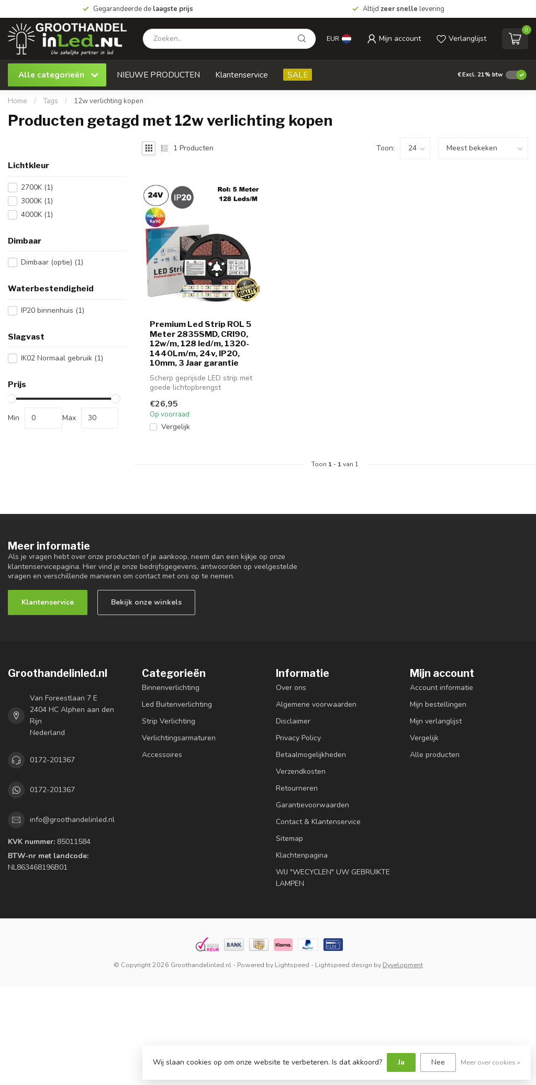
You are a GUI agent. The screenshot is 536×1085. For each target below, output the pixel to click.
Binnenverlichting (170, 688)
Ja (401, 1062)
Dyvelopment (403, 964)
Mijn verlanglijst (436, 721)
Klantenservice (241, 74)
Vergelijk (175, 427)
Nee (438, 1062)
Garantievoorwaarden (312, 805)
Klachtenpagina (302, 855)
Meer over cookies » (490, 1062)
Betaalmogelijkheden (311, 755)
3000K (37, 201)
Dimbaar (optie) (52, 262)
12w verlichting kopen (108, 101)
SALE (297, 74)
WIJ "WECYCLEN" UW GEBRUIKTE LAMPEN (333, 878)
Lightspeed (292, 964)
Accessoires (162, 755)
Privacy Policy (298, 738)
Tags (50, 101)
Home (17, 101)
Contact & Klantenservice (318, 822)
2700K (37, 187)
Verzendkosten (301, 771)
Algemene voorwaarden (316, 704)
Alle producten (435, 755)
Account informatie (441, 688)
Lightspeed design (343, 964)
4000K (37, 214)
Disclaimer (293, 721)
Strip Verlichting (168, 721)
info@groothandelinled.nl (72, 820)
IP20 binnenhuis (52, 310)
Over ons (291, 688)
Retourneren (297, 788)
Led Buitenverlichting (177, 704)
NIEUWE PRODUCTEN (158, 74)
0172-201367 (52, 760)
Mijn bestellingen (438, 704)
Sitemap (289, 838)
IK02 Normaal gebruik (62, 358)
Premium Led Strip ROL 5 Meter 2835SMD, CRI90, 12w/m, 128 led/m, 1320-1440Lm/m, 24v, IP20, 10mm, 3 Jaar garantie (200, 344)
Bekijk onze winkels (146, 602)
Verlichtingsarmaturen (179, 738)
